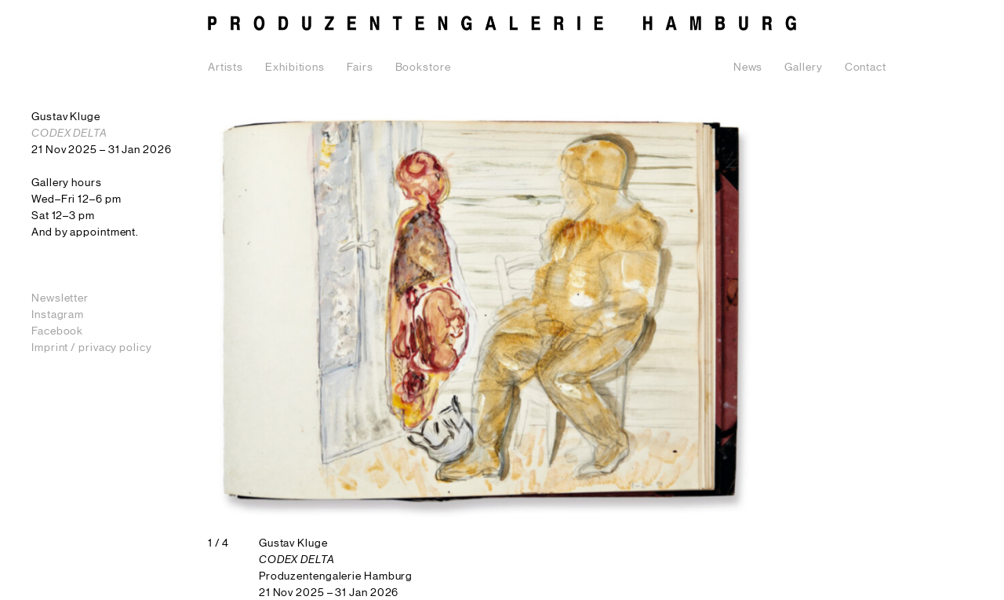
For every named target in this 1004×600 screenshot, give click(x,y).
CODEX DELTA (69, 133)
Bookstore (423, 67)
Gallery (803, 67)
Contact (865, 67)
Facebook (57, 331)
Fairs (360, 67)
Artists (225, 67)
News (748, 67)
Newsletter (60, 298)
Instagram (57, 314)
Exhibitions (295, 67)
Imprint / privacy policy (91, 347)
